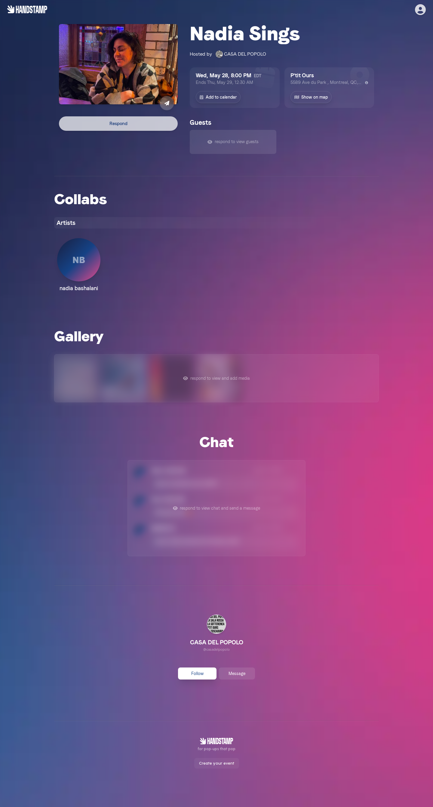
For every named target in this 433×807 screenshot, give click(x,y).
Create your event (216, 763)
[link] (216, 634)
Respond (118, 123)
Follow (197, 673)
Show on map (311, 97)
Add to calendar (218, 97)
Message (237, 673)
